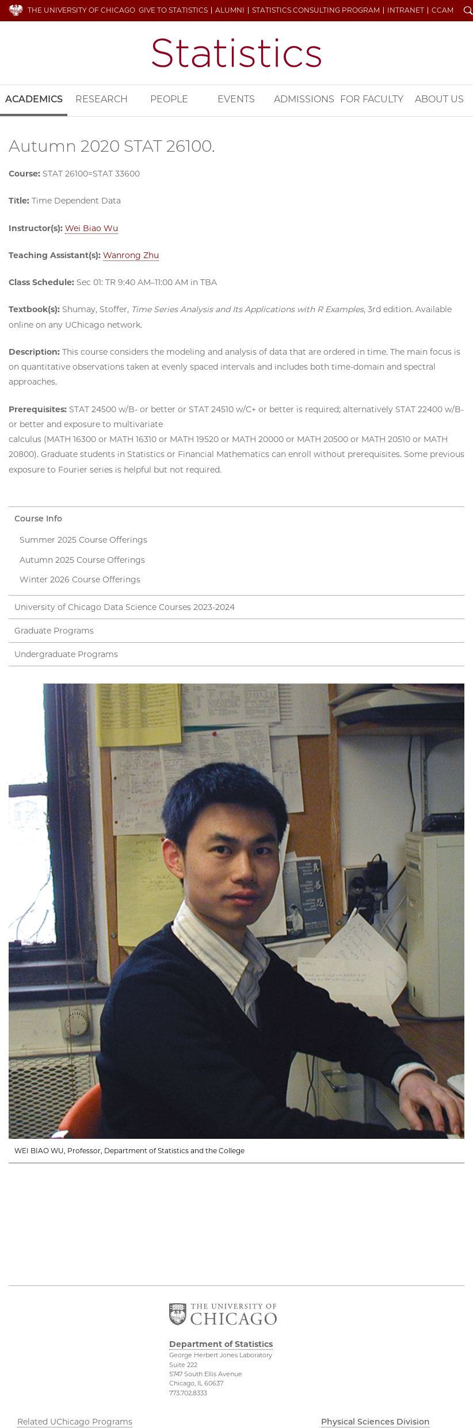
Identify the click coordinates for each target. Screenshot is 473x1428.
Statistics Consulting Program (316, 10)
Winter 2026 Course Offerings (80, 579)
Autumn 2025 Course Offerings (82, 560)
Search (468, 11)
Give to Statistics (173, 10)
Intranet (405, 10)
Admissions (304, 99)
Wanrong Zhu (131, 255)
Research (101, 99)
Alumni (230, 10)
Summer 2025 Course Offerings (83, 540)
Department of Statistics (236, 53)
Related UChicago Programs (74, 1422)
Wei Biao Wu (91, 228)
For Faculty (371, 99)
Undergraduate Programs (66, 654)
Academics (34, 99)
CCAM (442, 10)
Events (236, 99)
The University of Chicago (81, 10)
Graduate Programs (54, 630)
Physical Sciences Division (375, 1422)
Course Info (38, 518)
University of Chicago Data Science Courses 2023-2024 (124, 607)
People (169, 99)
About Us (439, 99)
